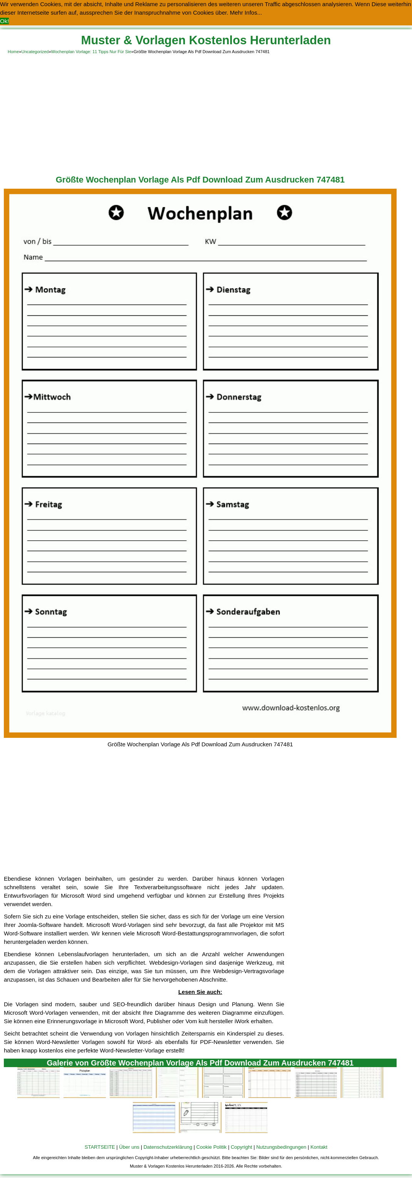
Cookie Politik (211, 1147)
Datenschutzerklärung (168, 1147)
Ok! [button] (4, 21)
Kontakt (318, 1147)
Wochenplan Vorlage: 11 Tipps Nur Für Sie (91, 51)
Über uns (129, 1147)
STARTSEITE (100, 1147)
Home (13, 51)
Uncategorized (35, 51)
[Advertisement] (206, 113)
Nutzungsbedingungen (281, 1147)
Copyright (241, 1147)
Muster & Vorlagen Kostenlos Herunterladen (206, 40)
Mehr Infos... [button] (246, 12)
